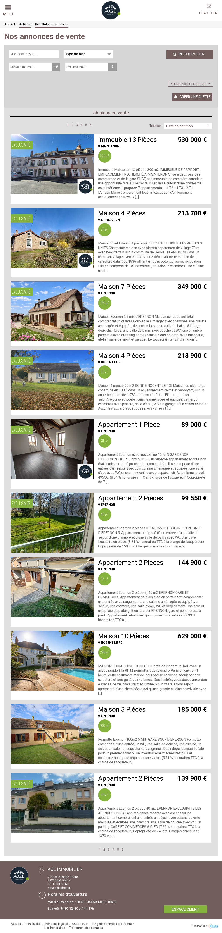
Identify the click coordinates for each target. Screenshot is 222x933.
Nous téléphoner (59, 888)
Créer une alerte (195, 97)
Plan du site (33, 924)
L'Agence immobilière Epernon (113, 924)
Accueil (16, 924)
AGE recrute (80, 924)
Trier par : (155, 125)
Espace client (209, 13)
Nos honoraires (54, 928)
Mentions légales (56, 924)
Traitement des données (86, 928)
